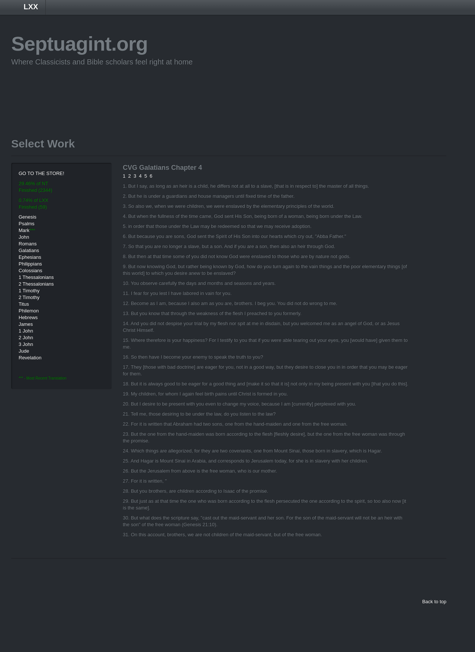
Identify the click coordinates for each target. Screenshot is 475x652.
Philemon (29, 311)
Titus (24, 304)
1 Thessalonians (36, 277)
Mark (24, 230)
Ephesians (30, 257)
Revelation (30, 357)
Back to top (434, 601)
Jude (24, 351)
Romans (27, 244)
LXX (31, 7)
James (26, 324)
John (24, 237)
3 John (26, 344)
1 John (26, 331)
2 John (26, 337)
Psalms (27, 223)
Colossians (30, 270)
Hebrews (28, 317)
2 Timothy (29, 297)
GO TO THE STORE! (41, 173)
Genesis (27, 217)
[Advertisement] (146, 90)
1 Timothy (29, 290)
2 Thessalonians (36, 284)
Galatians (29, 250)
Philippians (30, 264)
